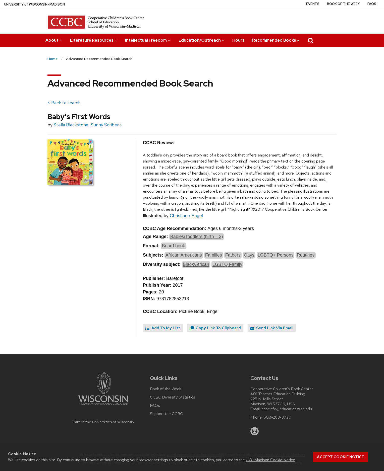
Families (213, 255)
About (54, 40)
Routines (305, 255)
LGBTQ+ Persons (276, 255)
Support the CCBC (166, 413)
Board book (173, 245)
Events (312, 4)
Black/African (196, 264)
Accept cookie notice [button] (340, 456)
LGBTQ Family (227, 264)
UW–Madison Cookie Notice (270, 459)
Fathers (233, 255)
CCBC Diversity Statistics (172, 397)
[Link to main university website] (103, 406)
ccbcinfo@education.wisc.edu (286, 409)
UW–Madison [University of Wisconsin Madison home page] (34, 4)
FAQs (371, 4)
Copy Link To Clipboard (215, 328)
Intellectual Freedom (148, 40)
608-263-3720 (277, 417)
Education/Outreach (202, 40)
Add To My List (162, 328)
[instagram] (254, 431)
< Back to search (64, 103)
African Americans (184, 255)
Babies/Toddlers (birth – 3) (196, 236)
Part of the (103, 422)
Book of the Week (343, 4)
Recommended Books (276, 40)
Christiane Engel (186, 215)
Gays (249, 255)
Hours (238, 40)
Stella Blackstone (70, 125)
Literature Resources (94, 40)
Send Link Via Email (271, 328)
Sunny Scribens (106, 125)
